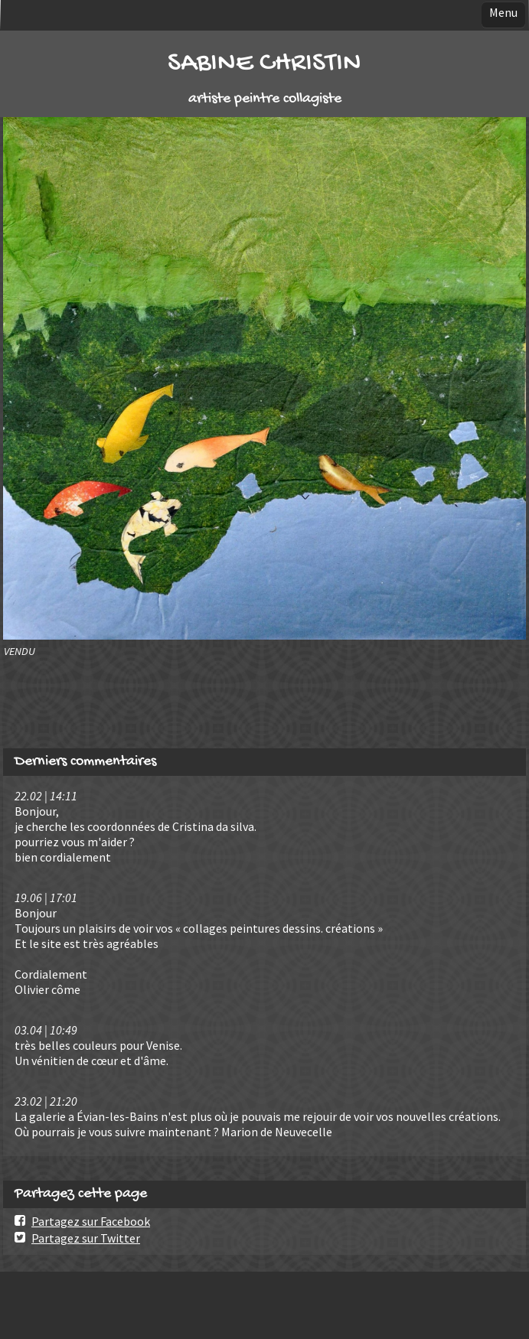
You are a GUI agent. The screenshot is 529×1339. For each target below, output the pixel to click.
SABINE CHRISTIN (264, 63)
